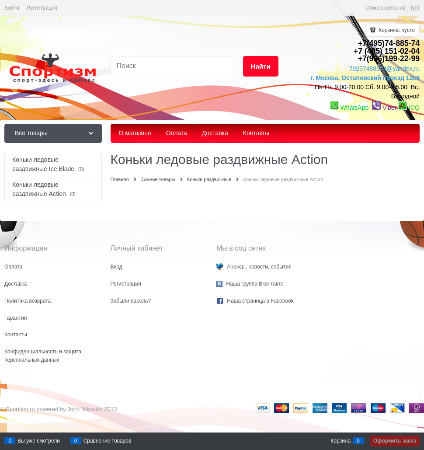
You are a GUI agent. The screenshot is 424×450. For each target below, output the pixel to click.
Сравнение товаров (107, 440)
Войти (11, 8)
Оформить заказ (394, 441)
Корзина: (396, 30)
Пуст (414, 8)
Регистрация (42, 8)
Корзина (340, 440)
